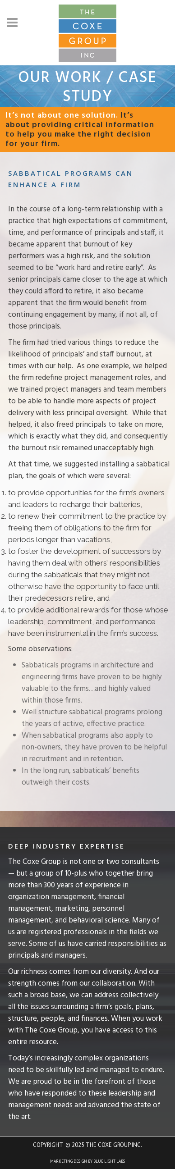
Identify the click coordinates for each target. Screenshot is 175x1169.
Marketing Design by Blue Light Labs (87, 1161)
